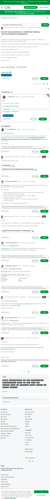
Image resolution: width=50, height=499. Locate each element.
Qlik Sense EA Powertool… (9, 382)
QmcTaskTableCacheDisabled (11, 106)
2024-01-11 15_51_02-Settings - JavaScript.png (17, 230)
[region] (25, 494)
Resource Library (29, 412)
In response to (10, 246)
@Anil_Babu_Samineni (11, 301)
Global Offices (29, 449)
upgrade (13, 385)
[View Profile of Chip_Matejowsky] (11, 129)
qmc (24, 380)
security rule (39, 385)
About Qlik (28, 433)
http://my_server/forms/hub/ (12, 305)
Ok (41, 491)
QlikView (3, 421)
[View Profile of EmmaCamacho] (10, 27)
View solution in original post (10, 111)
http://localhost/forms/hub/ (25, 303)
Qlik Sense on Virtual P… (37, 380)
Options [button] (47, 17)
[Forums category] (3, 402)
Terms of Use (4, 482)
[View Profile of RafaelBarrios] (10, 338)
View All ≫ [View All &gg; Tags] (5, 391)
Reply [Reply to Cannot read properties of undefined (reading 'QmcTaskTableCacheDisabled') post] (44, 78)
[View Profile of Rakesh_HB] (11, 96)
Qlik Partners (28, 414)
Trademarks (4, 479)
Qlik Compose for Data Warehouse (10, 428)
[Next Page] (48, 88)
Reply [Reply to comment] (42, 119)
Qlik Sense (3, 417)
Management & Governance (9, 18)
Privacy (27, 442)
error (38, 382)
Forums (8, 402)
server (28, 382)
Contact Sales (29, 451)
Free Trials (28, 417)
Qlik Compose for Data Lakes (9, 426)
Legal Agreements (5, 484)
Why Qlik (3, 438)
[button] (48, 27)
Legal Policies (4, 474)
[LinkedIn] (29, 461)
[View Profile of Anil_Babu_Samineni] (12, 181)
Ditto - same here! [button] (6, 75)
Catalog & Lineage (6, 433)
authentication (13, 387)
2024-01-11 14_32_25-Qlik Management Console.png (18, 169)
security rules (6, 385)
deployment (6, 387)
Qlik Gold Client (5, 435)
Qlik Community (30, 458)
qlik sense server (24, 385)
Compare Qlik (28, 419)
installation (32, 385)
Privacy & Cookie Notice (7, 477)
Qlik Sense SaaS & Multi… (15, 380)
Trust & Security (29, 437)
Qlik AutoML (4, 419)
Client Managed (10, 67)
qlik (24, 382)
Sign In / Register (44, 7)
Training (27, 424)
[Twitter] (26, 461)
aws (45, 385)
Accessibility (28, 440)
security (33, 382)
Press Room (28, 435)
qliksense (19, 382)
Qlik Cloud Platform (6, 414)
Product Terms (5, 486)
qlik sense (5, 380)
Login (22, 1)
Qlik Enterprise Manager (7, 431)
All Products (4, 412)
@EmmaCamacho (9, 133)
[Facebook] (32, 461)
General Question (22, 67)
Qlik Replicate (4, 424)
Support (27, 426)
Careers (27, 444)
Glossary (27, 421)
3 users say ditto (6, 72)
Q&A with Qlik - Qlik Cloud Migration (15, 11)
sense (28, 380)
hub (17, 385)
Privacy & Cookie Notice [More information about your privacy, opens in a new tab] (10, 498)
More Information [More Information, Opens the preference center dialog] (41, 495)
